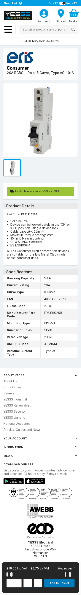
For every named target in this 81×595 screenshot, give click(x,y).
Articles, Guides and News (22, 429)
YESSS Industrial (15, 399)
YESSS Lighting (14, 417)
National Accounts (16, 423)
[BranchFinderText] (61, 15)
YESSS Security (14, 411)
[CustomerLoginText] (44, 13)
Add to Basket (59, 583)
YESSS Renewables (17, 405)
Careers (8, 393)
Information (40, 447)
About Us (10, 381)
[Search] (73, 29)
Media (40, 455)
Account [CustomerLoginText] (44, 21)
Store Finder (12, 387)
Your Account (40, 438)
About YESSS (40, 375)
